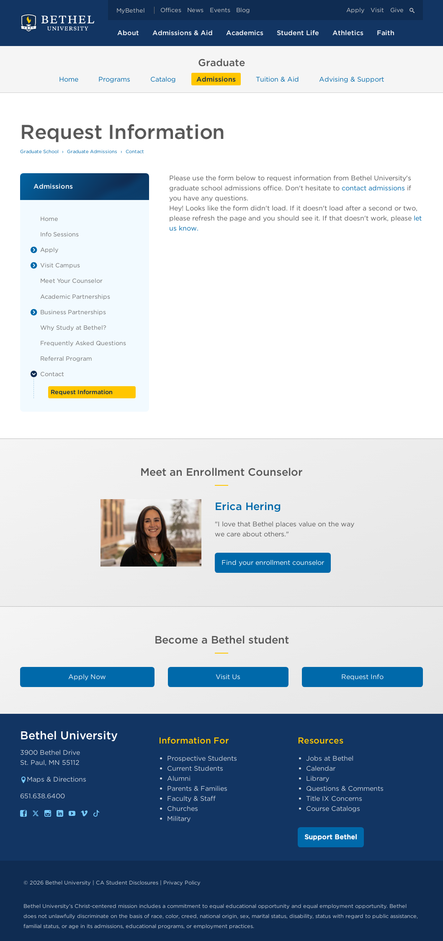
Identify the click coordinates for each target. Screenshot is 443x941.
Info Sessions (59, 234)
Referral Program (66, 358)
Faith (385, 33)
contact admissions (373, 188)
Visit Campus (60, 265)
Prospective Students (202, 758)
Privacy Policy (182, 882)
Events (220, 10)
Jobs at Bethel (329, 758)
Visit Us (228, 677)
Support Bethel (330, 837)
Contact (52, 373)
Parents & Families (197, 788)
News (195, 10)
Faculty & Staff (191, 799)
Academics (244, 33)
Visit (377, 10)
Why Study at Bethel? (73, 327)
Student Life (298, 33)
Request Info (362, 677)
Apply (355, 10)
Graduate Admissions (92, 151)
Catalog (163, 79)
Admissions (216, 79)
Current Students (195, 768)
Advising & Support (351, 79)
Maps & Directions (53, 779)
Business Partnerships (73, 311)
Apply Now (87, 677)
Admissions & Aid (182, 33)
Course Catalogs (333, 809)
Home (68, 79)
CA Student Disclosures (127, 882)
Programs (114, 79)
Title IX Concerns (334, 799)
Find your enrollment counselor (273, 563)
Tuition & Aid (277, 79)
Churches (182, 809)
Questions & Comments (345, 788)
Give (397, 10)
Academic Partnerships (75, 296)
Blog (243, 10)
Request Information (82, 391)
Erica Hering (248, 506)
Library (317, 778)
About (128, 33)
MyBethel (130, 10)
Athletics (347, 33)
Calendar (320, 768)
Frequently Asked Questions (83, 342)
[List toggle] (34, 249)
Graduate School (39, 151)
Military (179, 819)
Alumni (179, 778)
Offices (170, 10)
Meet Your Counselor (71, 280)
